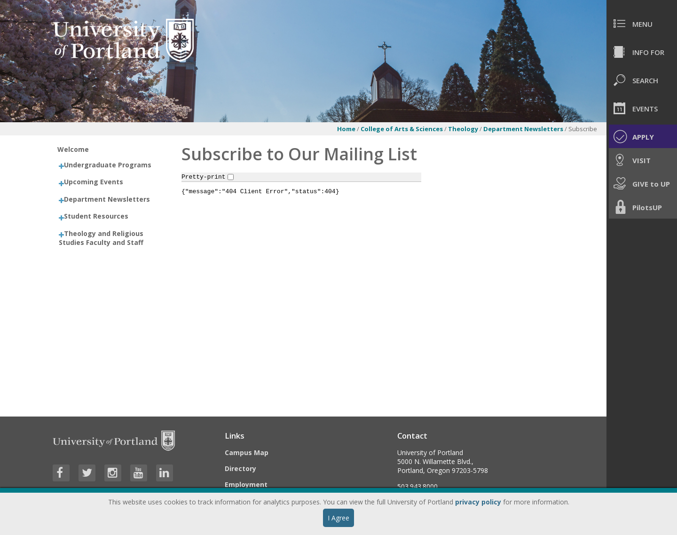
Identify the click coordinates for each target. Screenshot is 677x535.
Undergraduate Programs (107, 164)
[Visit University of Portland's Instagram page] (112, 472)
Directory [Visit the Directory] (240, 468)
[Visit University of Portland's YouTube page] (138, 472)
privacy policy (478, 501)
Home (346, 129)
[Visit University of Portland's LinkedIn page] (164, 472)
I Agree (338, 517)
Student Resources (96, 216)
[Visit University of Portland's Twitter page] (87, 472)
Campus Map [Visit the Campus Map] (246, 452)
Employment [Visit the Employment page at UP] (246, 484)
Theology (463, 129)
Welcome (73, 149)
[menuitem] (642, 23)
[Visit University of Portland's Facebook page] (61, 472)
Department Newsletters (524, 129)
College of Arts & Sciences (402, 129)
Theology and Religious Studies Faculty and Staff (101, 238)
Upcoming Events (93, 181)
